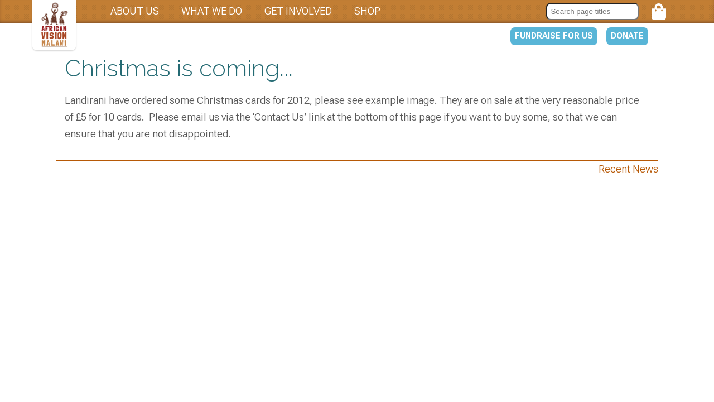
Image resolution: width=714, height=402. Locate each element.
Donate (627, 36)
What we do (211, 11)
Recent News (628, 169)
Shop (367, 11)
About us (134, 11)
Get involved (298, 11)
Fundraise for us (554, 36)
